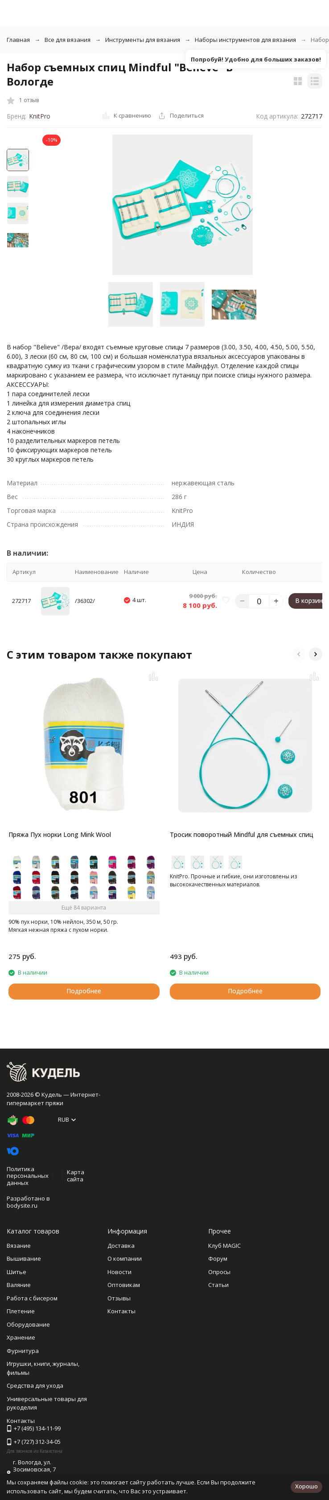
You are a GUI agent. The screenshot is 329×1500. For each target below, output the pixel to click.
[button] (298, 654)
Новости (119, 1272)
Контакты (121, 1311)
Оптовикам (123, 1285)
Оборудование (28, 1324)
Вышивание (24, 1258)
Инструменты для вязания (142, 40)
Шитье (16, 1272)
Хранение (21, 1337)
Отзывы (119, 1298)
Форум (217, 1258)
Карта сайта (75, 1175)
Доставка (121, 1246)
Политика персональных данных (28, 1176)
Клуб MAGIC (224, 1246)
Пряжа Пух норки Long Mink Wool (59, 834)
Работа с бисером (32, 1298)
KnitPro (39, 116)
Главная (18, 40)
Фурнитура (23, 1351)
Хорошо (306, 1486)
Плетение (21, 1311)
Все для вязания (67, 40)
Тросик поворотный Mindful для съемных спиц (241, 834)
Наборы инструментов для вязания (245, 40)
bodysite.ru (22, 1205)
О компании (124, 1258)
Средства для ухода (35, 1385)
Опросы (219, 1272)
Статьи (218, 1285)
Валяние (19, 1285)
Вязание (19, 1246)
